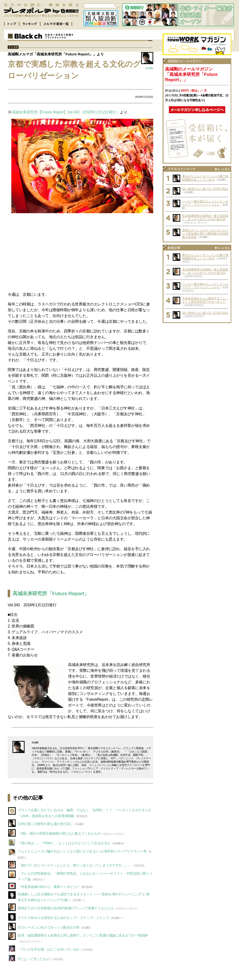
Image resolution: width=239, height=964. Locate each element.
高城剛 (149, 68)
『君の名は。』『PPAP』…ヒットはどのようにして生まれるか (64, 843)
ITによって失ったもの (34, 959)
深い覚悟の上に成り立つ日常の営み (205, 189)
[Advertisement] (80, 252)
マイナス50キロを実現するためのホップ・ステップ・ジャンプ (63, 918)
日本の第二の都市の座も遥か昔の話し (45, 824)
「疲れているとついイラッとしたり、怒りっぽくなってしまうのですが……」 (75, 865)
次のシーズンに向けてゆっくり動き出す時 (49, 927)
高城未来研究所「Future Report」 (51, 593)
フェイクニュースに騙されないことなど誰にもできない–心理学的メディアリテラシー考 (82, 851)
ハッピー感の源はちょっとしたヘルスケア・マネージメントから (205, 203)
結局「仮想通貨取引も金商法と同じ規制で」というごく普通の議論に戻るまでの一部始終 (83, 935)
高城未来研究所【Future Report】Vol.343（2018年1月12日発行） (66, 112)
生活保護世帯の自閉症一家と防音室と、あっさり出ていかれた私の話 (205, 217)
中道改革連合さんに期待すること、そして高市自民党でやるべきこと (205, 300)
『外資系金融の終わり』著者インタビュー (49, 887)
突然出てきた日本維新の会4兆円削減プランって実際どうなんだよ (66, 908)
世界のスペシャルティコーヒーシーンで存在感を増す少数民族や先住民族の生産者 (205, 234)
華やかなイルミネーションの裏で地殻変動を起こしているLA (205, 178)
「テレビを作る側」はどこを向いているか (49, 949)
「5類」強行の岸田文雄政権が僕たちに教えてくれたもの (59, 833)
